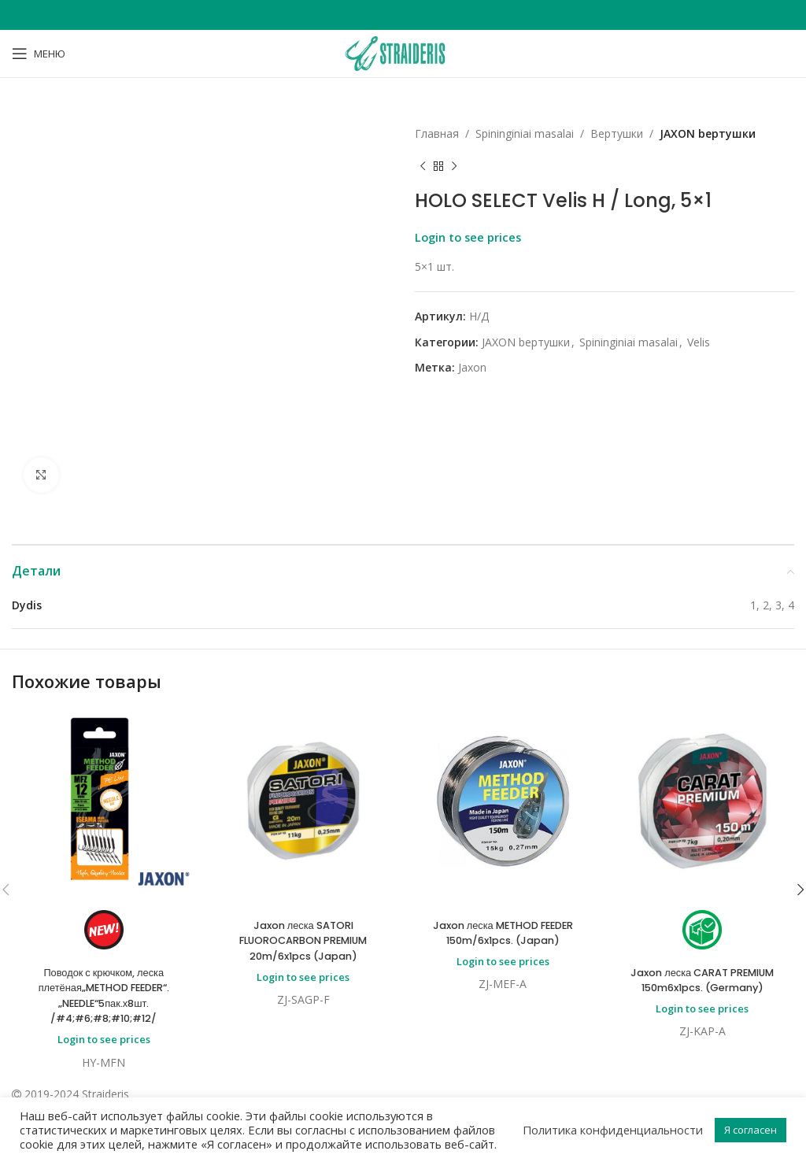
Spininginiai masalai (524, 133)
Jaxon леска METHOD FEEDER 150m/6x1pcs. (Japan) (503, 933)
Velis (698, 342)
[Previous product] (423, 166)
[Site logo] (403, 52)
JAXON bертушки (708, 133)
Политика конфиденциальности (613, 1130)
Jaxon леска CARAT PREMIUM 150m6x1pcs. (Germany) (702, 980)
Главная (437, 133)
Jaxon (472, 367)
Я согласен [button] (750, 1130)
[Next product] (454, 166)
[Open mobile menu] (38, 53)
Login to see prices (468, 237)
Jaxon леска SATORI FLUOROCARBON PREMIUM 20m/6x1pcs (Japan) (303, 940)
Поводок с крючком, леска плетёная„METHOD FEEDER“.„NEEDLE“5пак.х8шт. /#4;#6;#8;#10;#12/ (104, 995)
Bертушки (616, 133)
